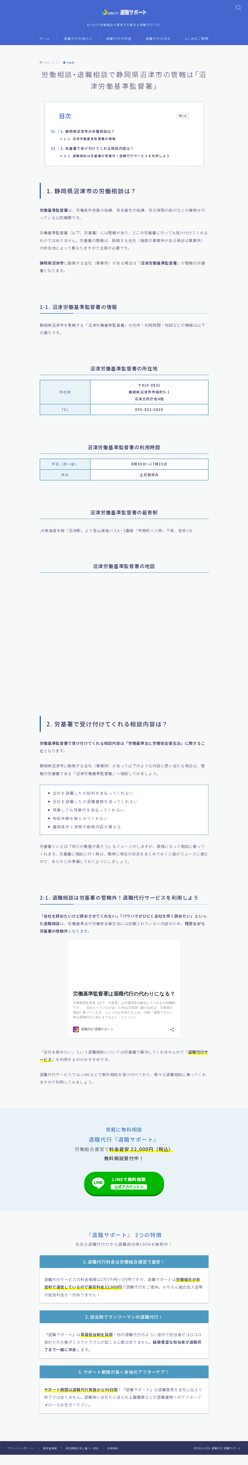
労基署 (69, 65)
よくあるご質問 (197, 41)
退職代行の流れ (158, 41)
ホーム (44, 41)
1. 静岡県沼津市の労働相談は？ (96, 134)
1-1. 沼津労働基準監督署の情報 (98, 141)
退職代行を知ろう (78, 41)
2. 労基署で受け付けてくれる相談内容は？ (106, 152)
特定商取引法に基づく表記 (87, 1458)
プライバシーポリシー (22, 1458)
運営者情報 (52, 1458)
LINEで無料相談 (128, 1192)
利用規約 (119, 1458)
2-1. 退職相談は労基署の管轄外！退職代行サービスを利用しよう (125, 160)
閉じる (183, 118)
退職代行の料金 (119, 41)
